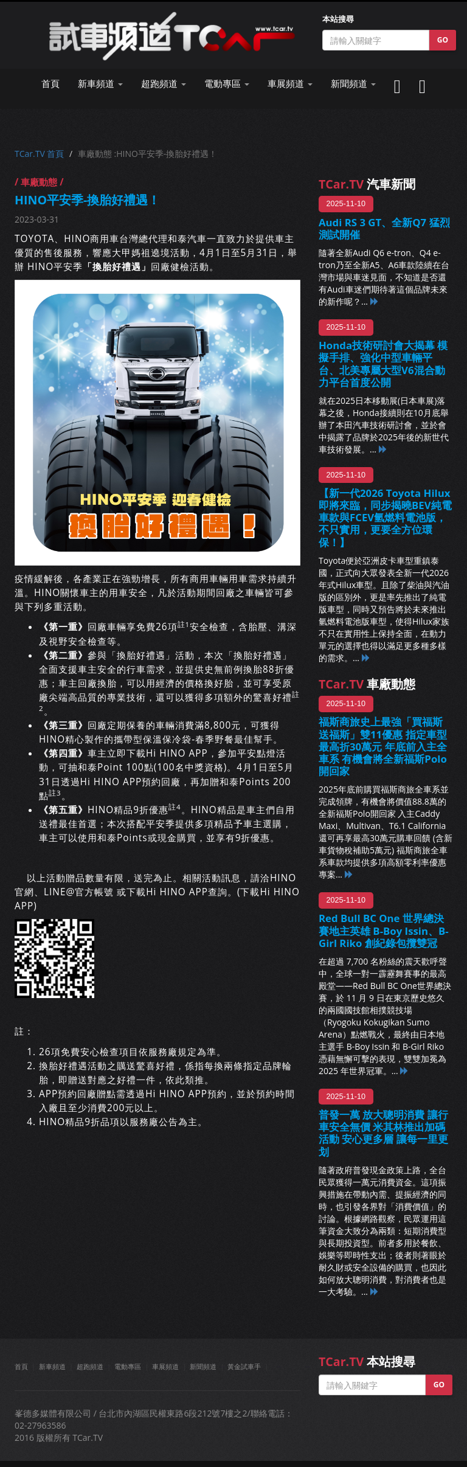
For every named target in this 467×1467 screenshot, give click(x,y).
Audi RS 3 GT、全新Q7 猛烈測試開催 (384, 228)
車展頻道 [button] (290, 83)
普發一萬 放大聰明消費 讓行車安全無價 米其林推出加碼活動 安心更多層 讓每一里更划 (383, 1133)
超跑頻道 (90, 1366)
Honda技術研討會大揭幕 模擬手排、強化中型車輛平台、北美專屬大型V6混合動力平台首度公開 (383, 363)
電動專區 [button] (226, 83)
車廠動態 (367, 684)
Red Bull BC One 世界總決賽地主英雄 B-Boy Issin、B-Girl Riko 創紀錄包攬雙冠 (384, 930)
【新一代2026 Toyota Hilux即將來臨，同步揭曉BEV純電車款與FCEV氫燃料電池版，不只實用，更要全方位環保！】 (385, 517)
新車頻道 (52, 1366)
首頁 (50, 83)
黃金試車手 (244, 1366)
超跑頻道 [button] (163, 83)
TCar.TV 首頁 (39, 153)
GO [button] (442, 40)
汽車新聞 (367, 184)
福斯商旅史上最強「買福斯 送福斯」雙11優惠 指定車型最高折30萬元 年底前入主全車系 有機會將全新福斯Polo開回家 (383, 746)
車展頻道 (165, 1366)
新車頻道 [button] (100, 83)
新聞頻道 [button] (353, 83)
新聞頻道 (203, 1366)
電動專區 (127, 1366)
